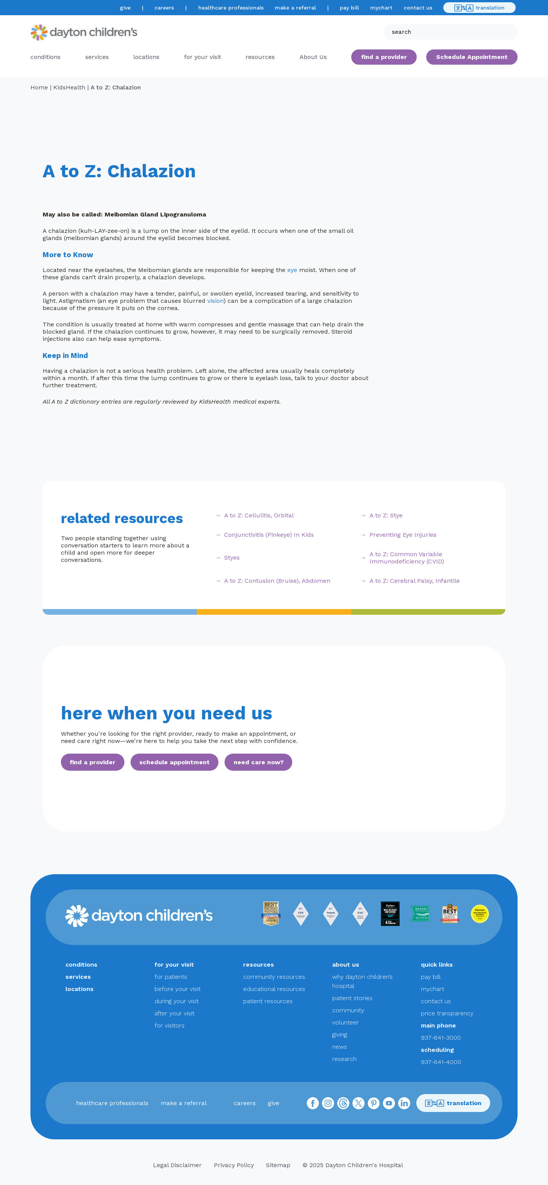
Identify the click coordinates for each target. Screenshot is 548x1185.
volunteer (345, 1022)
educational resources (274, 989)
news (339, 1046)
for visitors (170, 1025)
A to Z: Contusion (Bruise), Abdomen (277, 580)
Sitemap (278, 1165)
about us (345, 964)
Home (39, 87)
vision (215, 300)
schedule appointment (174, 762)
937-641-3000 (441, 1037)
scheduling (437, 1049)
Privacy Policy (234, 1165)
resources (260, 56)
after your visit (174, 1013)
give (125, 8)
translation (479, 8)
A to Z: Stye (386, 515)
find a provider (384, 56)
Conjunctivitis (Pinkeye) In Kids (269, 534)
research (344, 1059)
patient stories (352, 998)
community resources (274, 976)
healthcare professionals (231, 8)
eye (292, 270)
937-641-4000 (441, 1062)
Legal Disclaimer (177, 1165)
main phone (438, 1025)
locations (146, 56)
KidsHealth (69, 87)
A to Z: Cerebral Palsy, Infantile (415, 580)
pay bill (349, 8)
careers (164, 8)
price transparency (447, 1013)
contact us (418, 8)
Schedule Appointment (472, 56)
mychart (381, 8)
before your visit (178, 989)
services (97, 56)
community (348, 1010)
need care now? (259, 762)
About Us (313, 56)
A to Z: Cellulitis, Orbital (259, 515)
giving (339, 1034)
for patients (171, 976)
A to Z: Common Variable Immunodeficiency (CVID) (407, 557)
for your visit (202, 56)
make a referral (295, 8)
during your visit (177, 1001)
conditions (45, 56)
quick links (437, 964)
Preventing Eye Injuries (403, 534)
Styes (232, 557)
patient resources (268, 1001)
